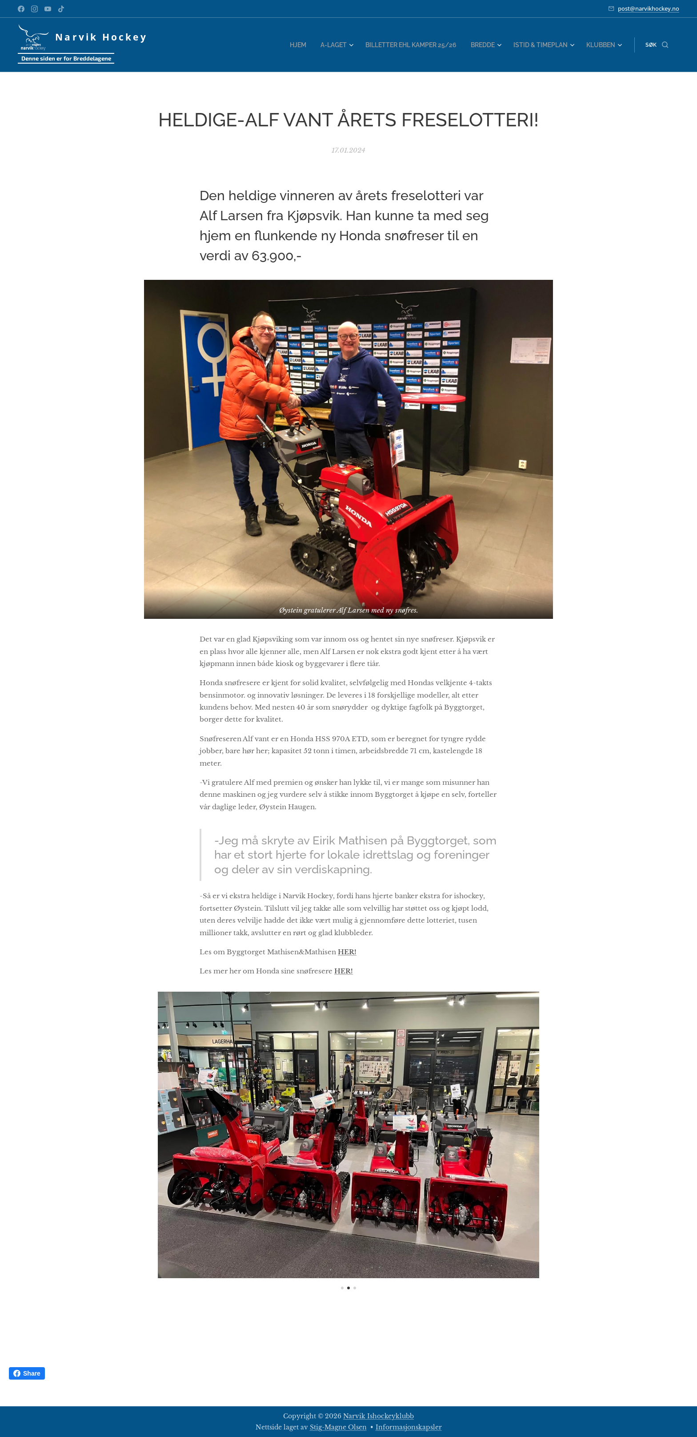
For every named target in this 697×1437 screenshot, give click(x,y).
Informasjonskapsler (409, 1427)
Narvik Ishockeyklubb (378, 1416)
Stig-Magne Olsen (338, 1427)
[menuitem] (312, 45)
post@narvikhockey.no (648, 8)
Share (26, 1373)
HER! (347, 952)
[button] (656, 45)
